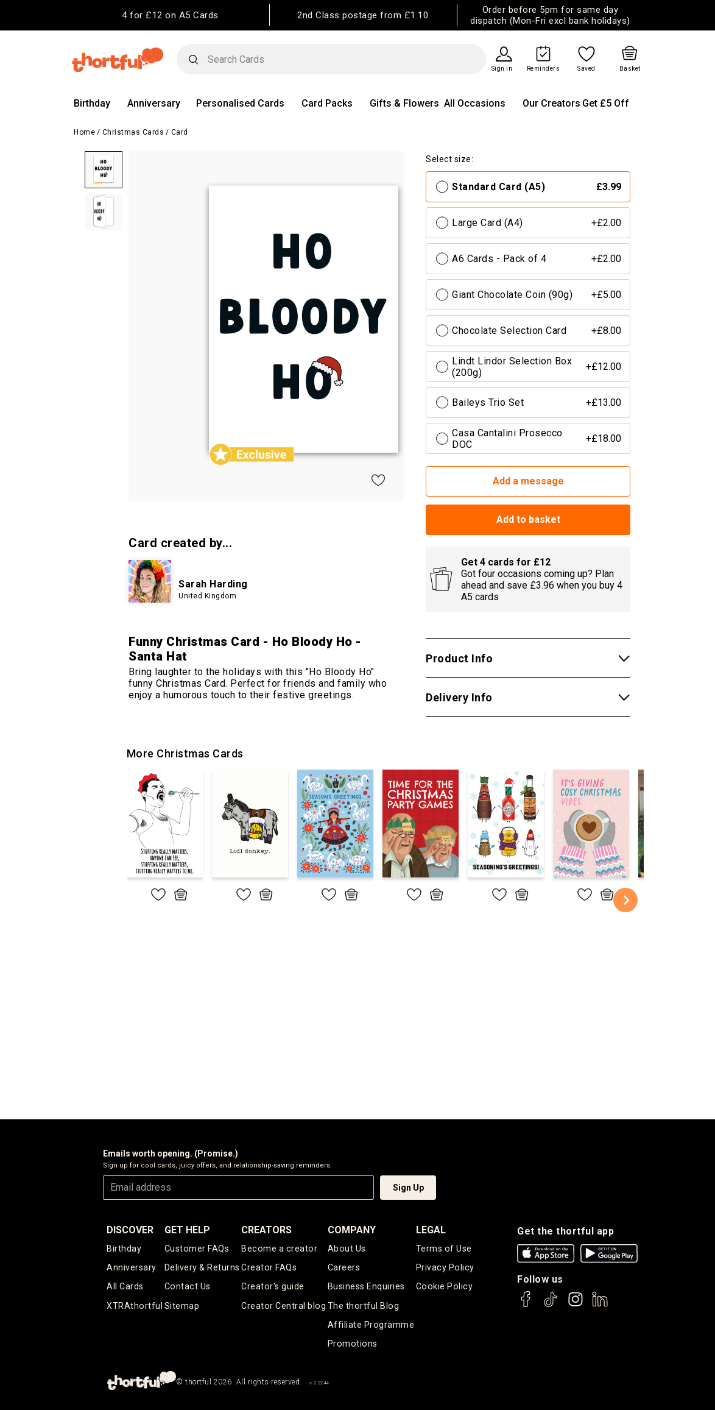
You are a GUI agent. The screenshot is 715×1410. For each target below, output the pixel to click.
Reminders (543, 69)
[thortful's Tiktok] (550, 1305)
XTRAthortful (134, 1305)
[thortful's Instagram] (575, 1305)
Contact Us (187, 1286)
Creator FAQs (269, 1267)
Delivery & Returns (202, 1267)
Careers (344, 1267)
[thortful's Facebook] (526, 1305)
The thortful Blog (363, 1305)
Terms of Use (444, 1248)
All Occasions (474, 103)
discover (130, 1230)
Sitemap (182, 1305)
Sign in (502, 69)
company (352, 1230)
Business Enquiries (367, 1286)
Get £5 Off (605, 103)
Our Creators (551, 103)
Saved (586, 69)
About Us (347, 1248)
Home (84, 132)
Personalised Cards (240, 103)
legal (431, 1230)
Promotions (352, 1343)
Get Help (187, 1230)
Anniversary (153, 103)
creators (267, 1230)
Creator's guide (273, 1286)
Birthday (92, 103)
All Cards (125, 1286)
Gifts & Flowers (404, 103)
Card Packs (327, 103)
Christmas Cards (133, 132)
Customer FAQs (196, 1248)
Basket (630, 69)
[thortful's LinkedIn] (600, 1305)
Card (179, 132)
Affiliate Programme (371, 1324)
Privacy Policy (445, 1267)
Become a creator (279, 1248)
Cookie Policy (444, 1286)
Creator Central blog (284, 1305)
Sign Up (408, 1187)
